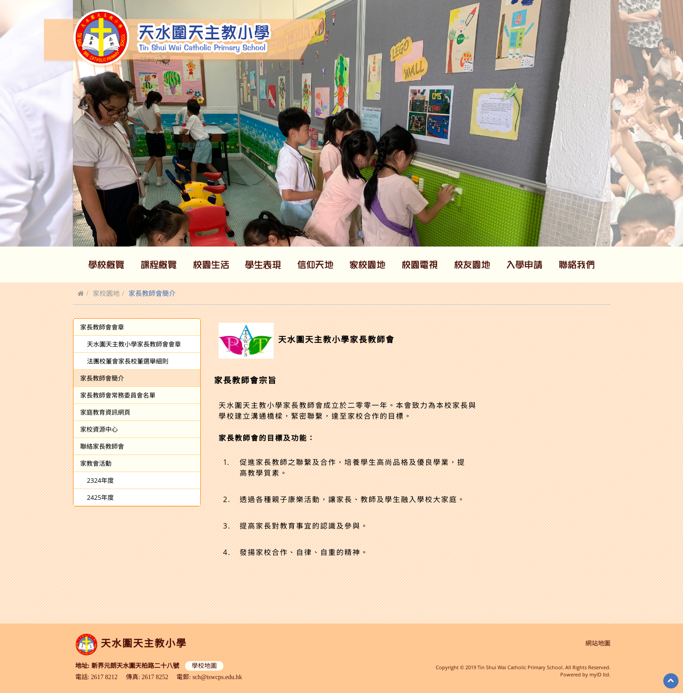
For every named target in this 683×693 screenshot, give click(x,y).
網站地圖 (597, 643)
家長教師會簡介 (102, 378)
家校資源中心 (99, 429)
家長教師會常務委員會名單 (117, 395)
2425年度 (100, 497)
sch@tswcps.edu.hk (217, 677)
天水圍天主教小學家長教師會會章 (134, 344)
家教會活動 (96, 463)
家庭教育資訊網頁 (105, 412)
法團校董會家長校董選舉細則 (127, 361)
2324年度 (100, 480)
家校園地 (106, 293)
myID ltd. (599, 674)
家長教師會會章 (102, 327)
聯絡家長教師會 (102, 446)
